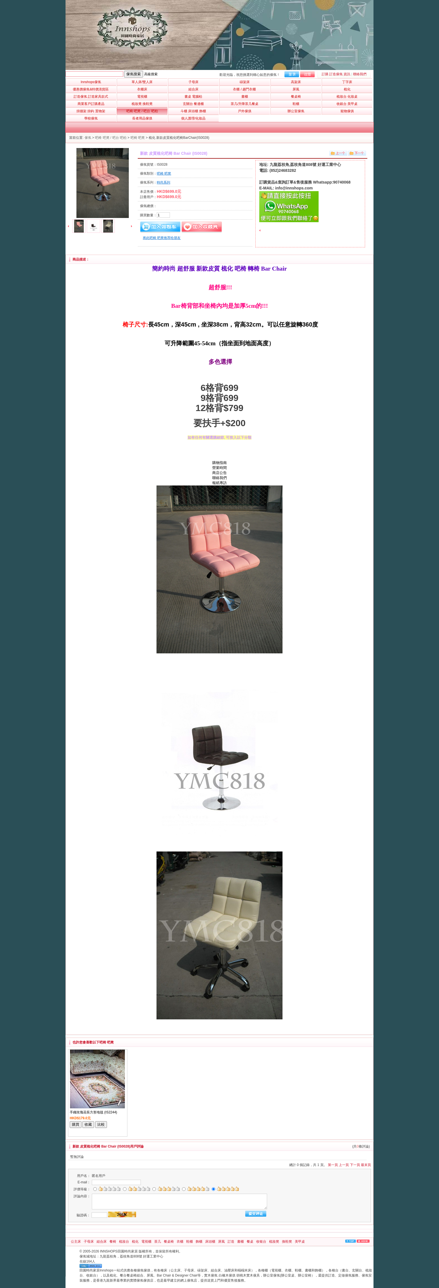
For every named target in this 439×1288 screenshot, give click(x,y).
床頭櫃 (210, 1242)
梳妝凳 (274, 1242)
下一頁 (355, 1165)
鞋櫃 (189, 1242)
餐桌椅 (169, 1242)
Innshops (91, 82)
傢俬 (88, 138)
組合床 (102, 1242)
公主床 (76, 1242)
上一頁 (344, 1165)
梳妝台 (124, 1242)
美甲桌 (300, 1242)
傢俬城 (85, 1256)
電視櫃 (146, 1242)
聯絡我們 (359, 74)
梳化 (135, 1242)
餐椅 (112, 1242)
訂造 (231, 1242)
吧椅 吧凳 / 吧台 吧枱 (111, 138)
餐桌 (250, 1242)
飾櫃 (199, 1242)
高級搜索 (151, 74)
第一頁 (333, 1165)
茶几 (157, 1242)
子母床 (89, 1242)
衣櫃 (180, 1242)
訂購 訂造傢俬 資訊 (336, 74)
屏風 (221, 1242)
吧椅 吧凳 (137, 138)
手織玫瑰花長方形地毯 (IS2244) (93, 1112)
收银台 (261, 1242)
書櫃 (240, 1242)
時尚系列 (163, 182)
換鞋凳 (287, 1242)
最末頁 (366, 1165)
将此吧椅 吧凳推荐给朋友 (162, 238)
